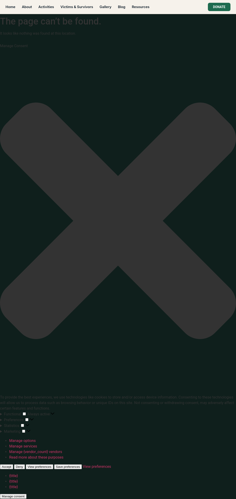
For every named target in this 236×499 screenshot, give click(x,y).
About (27, 7)
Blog (121, 7)
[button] (118, 221)
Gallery (106, 7)
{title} (13, 476)
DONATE (219, 7)
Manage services (23, 446)
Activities (46, 7)
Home (10, 7)
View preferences (39, 467)
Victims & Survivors (76, 7)
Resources (141, 7)
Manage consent (13, 496)
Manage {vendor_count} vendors (35, 452)
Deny (19, 467)
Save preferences (68, 467)
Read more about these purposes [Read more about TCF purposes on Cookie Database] (36, 457)
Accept (6, 467)
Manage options (22, 440)
